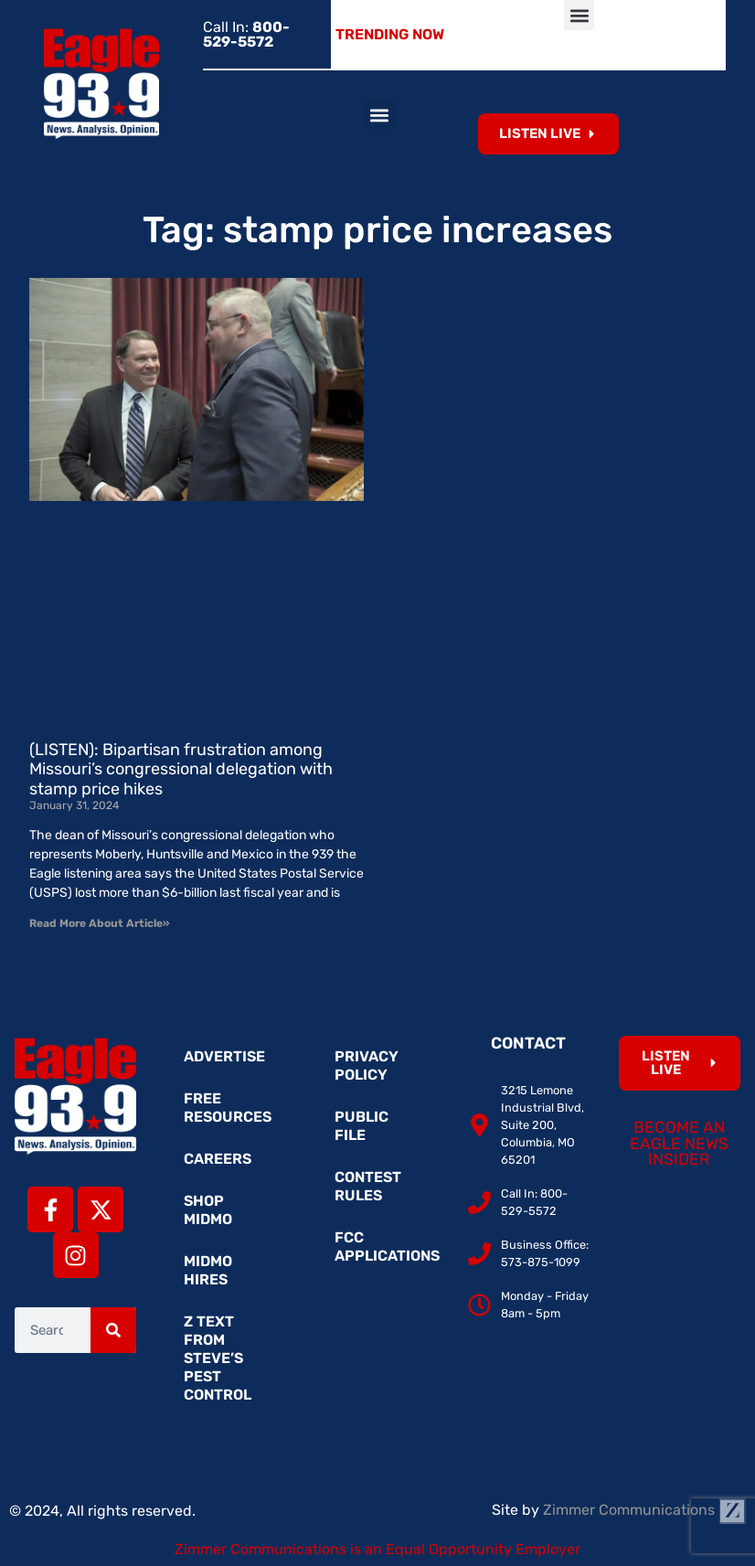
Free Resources (227, 1107)
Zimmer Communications (644, 1509)
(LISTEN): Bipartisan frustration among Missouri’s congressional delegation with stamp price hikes (181, 769)
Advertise (224, 1056)
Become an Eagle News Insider (679, 1143)
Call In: (246, 34)
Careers (217, 1158)
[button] (579, 15)
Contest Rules (368, 1186)
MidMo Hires (208, 1270)
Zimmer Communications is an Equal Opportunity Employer (377, 1549)
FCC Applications (386, 1246)
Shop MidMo (208, 1210)
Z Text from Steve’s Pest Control (217, 1358)
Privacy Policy (367, 1065)
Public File (361, 1126)
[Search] (113, 1330)
